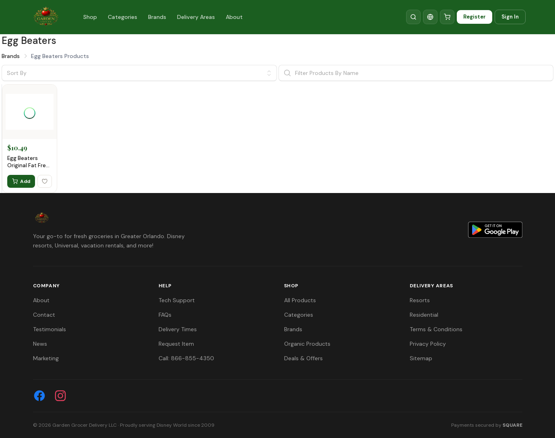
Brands (157, 17)
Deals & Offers (303, 358)
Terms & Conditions (436, 329)
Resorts (420, 300)
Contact (44, 314)
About (234, 17)
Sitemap (421, 358)
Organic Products (307, 343)
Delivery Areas (196, 17)
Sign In (510, 16)
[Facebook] (39, 395)
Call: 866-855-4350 (186, 358)
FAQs (165, 314)
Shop (90, 17)
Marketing (46, 358)
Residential (424, 314)
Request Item (176, 343)
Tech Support (177, 300)
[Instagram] (60, 395)
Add (21, 181)
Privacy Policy (428, 343)
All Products (300, 300)
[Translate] (430, 17)
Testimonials (49, 329)
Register (474, 16)
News (40, 343)
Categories (122, 17)
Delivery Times (178, 329)
